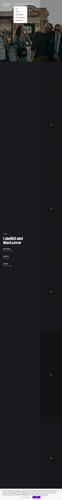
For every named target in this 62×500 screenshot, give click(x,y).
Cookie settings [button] (25, 497)
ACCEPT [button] (36, 497)
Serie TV (5, 234)
